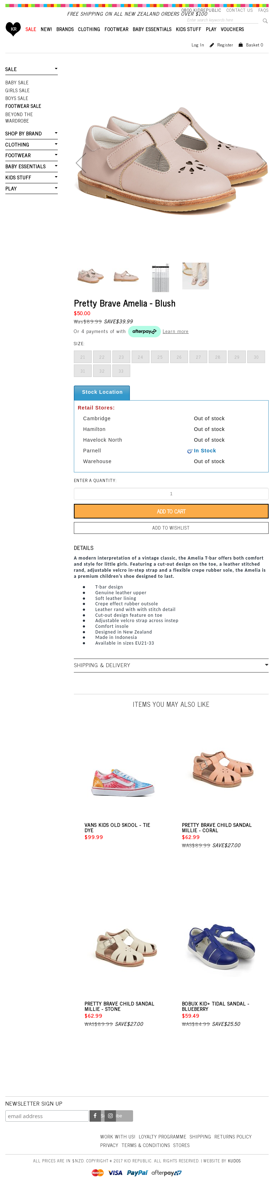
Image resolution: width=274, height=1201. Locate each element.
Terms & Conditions (191, 1155)
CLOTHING (89, 41)
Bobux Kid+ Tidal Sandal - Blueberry (215, 1016)
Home (13, 41)
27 (198, 369)
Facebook (95, 1126)
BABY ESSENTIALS (152, 41)
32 (102, 383)
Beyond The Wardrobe (31, 124)
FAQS (263, 10)
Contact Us (240, 10)
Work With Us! (118, 1146)
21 (82, 369)
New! (46, 41)
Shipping (205, 1146)
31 (83, 383)
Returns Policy (120, 1155)
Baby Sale (17, 94)
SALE (31, 41)
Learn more (176, 343)
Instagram (110, 1126)
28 (217, 369)
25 (160, 369)
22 (102, 369)
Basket (254, 56)
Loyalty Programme (166, 1146)
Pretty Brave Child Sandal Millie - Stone (119, 1016)
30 (256, 369)
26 (179, 369)
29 (237, 369)
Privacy (152, 1155)
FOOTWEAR (116, 41)
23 (121, 369)
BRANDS (65, 41)
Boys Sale (16, 109)
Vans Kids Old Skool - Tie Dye (117, 838)
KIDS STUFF (189, 41)
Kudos (234, 1171)
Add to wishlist (171, 539)
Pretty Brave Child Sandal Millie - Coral (217, 838)
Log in (198, 56)
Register (225, 56)
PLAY (211, 41)
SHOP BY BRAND (22, 136)
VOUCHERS (232, 41)
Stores (228, 1155)
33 (121, 383)
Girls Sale (17, 101)
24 (140, 369)
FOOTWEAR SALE (22, 116)
